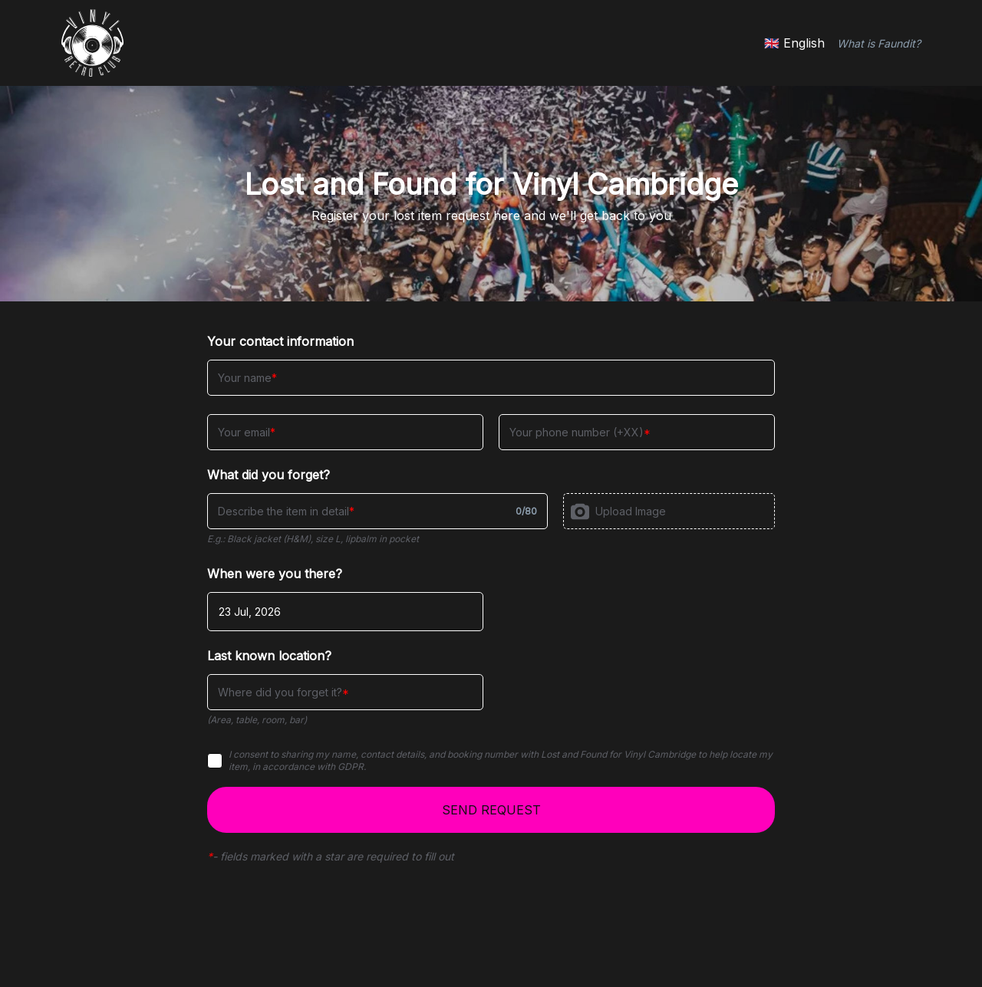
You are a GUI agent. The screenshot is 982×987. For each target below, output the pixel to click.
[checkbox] (214, 760)
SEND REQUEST (491, 810)
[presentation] (669, 511)
